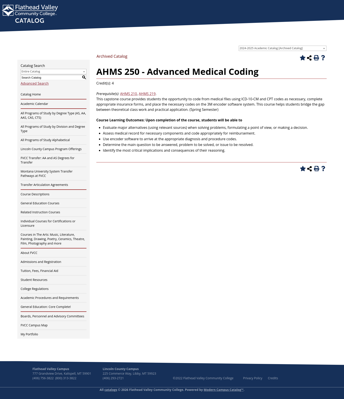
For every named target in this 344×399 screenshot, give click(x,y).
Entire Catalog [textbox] (31, 71)
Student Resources (34, 280)
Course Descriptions (35, 194)
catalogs (110, 390)
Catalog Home (31, 94)
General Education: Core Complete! (46, 307)
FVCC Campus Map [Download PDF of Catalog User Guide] (34, 325)
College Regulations (34, 289)
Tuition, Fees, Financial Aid (39, 271)
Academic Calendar (34, 104)
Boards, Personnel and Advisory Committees (52, 316)
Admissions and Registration (41, 262)
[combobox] (282, 48)
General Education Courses (40, 203)
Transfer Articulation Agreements (44, 185)
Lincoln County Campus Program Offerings (51, 149)
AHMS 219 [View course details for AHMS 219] (147, 93)
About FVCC (29, 253)
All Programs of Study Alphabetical (45, 140)
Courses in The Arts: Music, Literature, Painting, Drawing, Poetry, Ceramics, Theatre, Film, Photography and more (53, 238)
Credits (273, 378)
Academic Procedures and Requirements (50, 298)
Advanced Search (35, 83)
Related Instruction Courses (40, 212)
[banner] (30, 14)
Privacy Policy (252, 378)
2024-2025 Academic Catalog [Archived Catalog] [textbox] (271, 48)
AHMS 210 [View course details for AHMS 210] (128, 93)
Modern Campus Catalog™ (224, 390)
